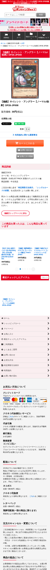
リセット (44, 277)
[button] (43, 36)
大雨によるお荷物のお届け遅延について (25, 27)
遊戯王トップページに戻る (15, 213)
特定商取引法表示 (25, 187)
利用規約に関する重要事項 (25, 135)
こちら (10, 417)
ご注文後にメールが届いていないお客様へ (25, 30)
